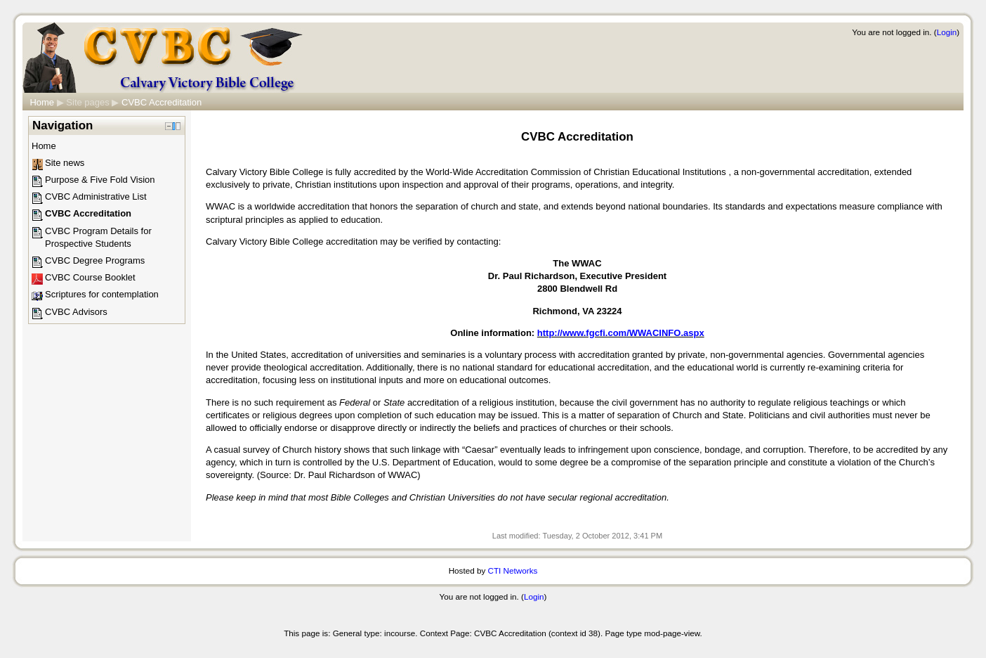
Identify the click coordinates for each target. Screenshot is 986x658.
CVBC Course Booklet (90, 277)
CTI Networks (513, 570)
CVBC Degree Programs (95, 260)
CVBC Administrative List (96, 196)
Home (41, 102)
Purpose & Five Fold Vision (100, 179)
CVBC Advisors (76, 312)
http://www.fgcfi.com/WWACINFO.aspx (620, 333)
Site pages (87, 102)
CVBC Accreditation (161, 102)
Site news (64, 162)
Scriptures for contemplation (102, 294)
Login (947, 32)
